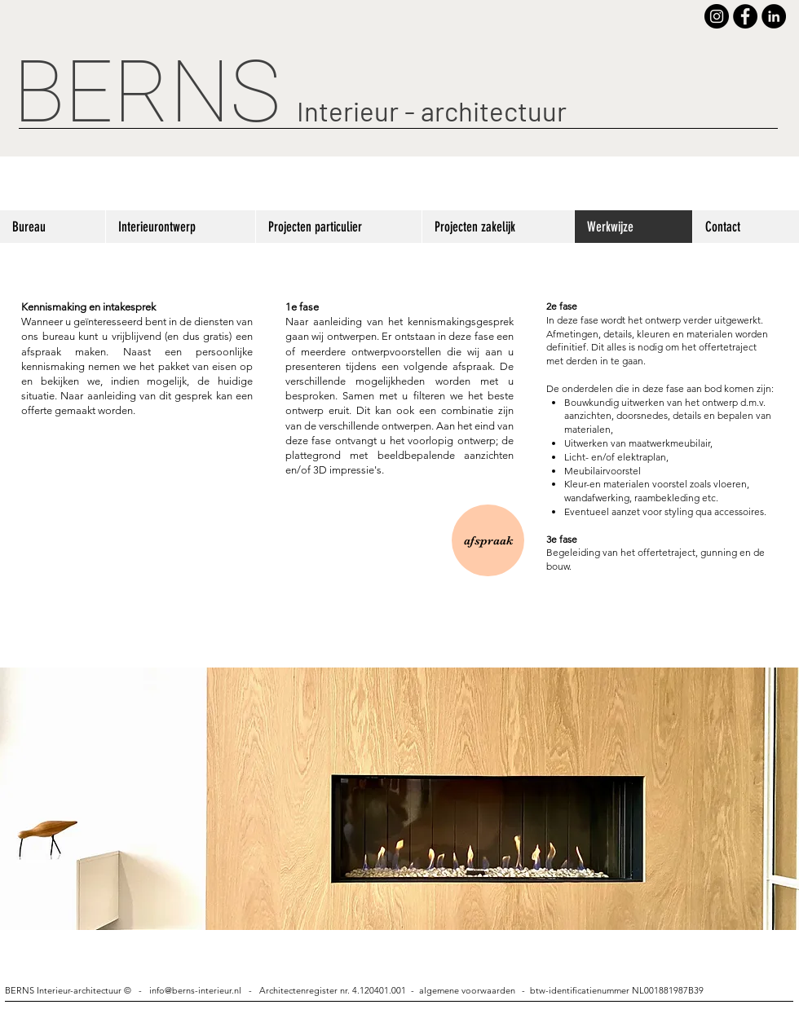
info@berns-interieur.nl (195, 990)
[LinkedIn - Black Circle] (773, 16)
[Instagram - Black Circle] (716, 16)
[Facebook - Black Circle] (745, 16)
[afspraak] (488, 540)
